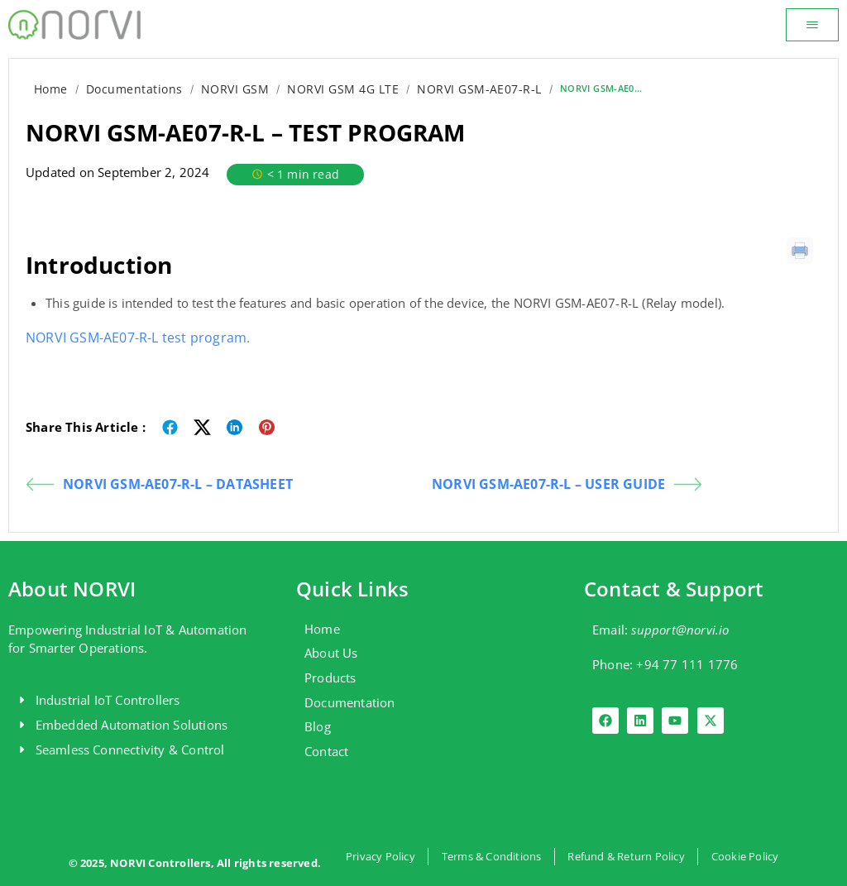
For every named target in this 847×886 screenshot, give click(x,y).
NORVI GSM (235, 89)
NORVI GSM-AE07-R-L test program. (138, 337)
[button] (812, 24)
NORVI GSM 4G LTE (343, 89)
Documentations (134, 89)
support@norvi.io (680, 629)
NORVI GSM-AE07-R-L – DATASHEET (159, 484)
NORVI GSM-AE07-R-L (479, 89)
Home (51, 89)
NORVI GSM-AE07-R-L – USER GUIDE (567, 484)
